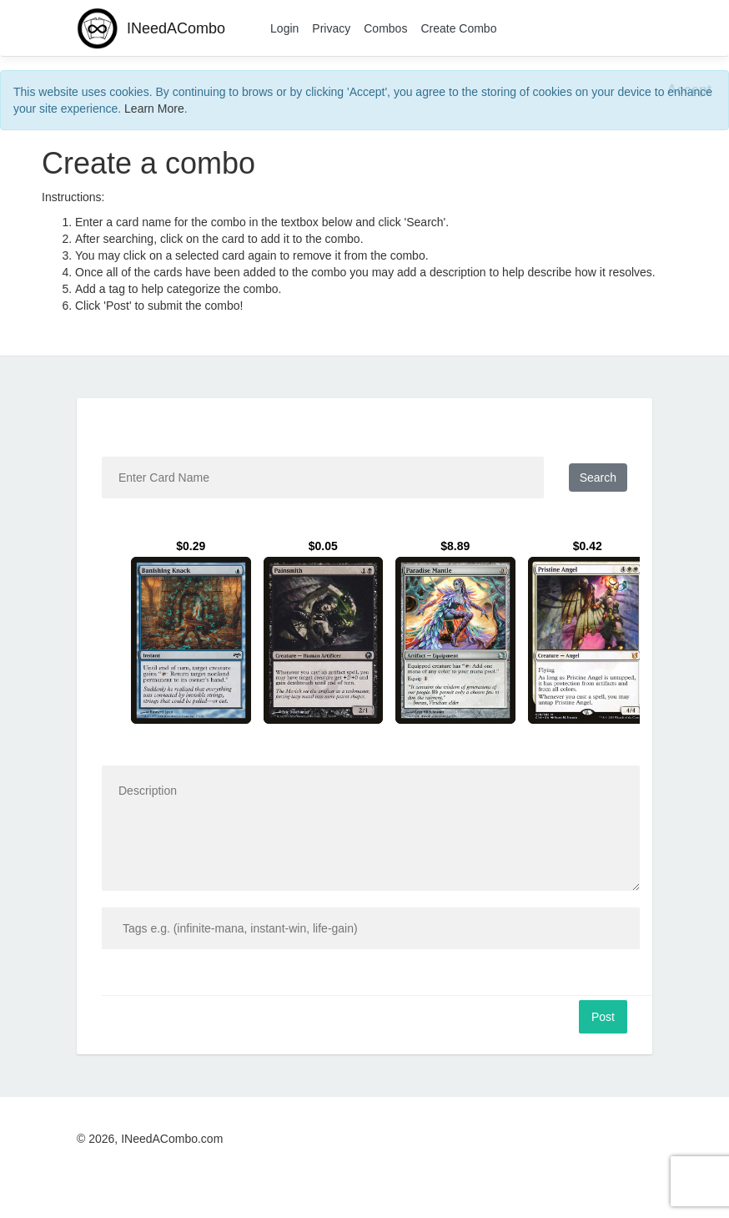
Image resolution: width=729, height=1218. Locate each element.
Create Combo (458, 28)
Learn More (154, 108)
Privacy (331, 28)
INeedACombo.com (172, 1138)
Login (284, 28)
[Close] (689, 90)
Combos (385, 28)
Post (603, 1016)
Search (598, 477)
